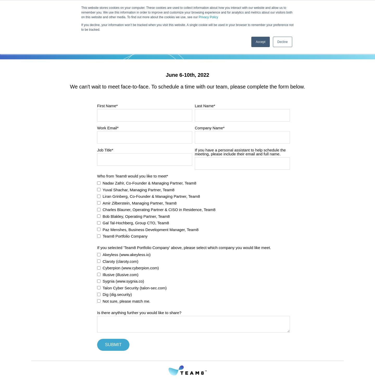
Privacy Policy (208, 17)
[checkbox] (193, 209)
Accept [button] (260, 42)
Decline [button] (282, 42)
